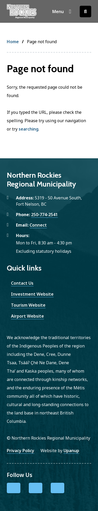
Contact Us (22, 283)
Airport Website (27, 316)
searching (28, 129)
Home (13, 41)
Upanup (71, 450)
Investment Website (32, 294)
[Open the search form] (85, 11)
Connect (38, 225)
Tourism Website (28, 305)
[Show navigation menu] (62, 11)
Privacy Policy (20, 450)
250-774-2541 (44, 214)
